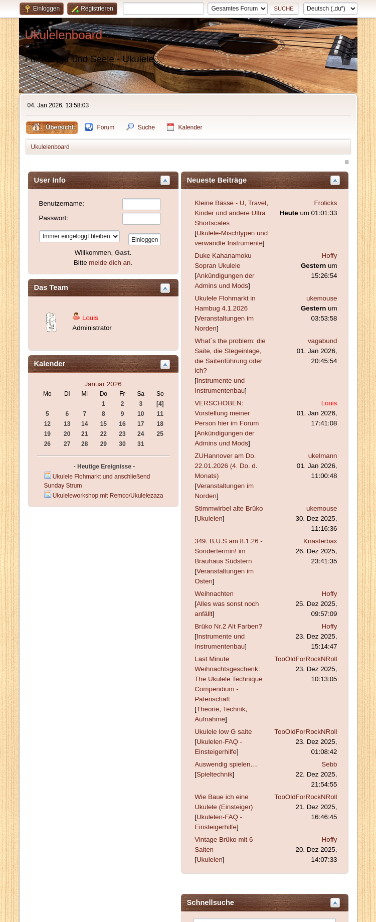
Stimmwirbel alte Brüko (229, 508)
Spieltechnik (215, 774)
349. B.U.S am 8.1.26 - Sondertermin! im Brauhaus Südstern (229, 551)
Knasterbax (320, 541)
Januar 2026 (102, 384)
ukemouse (321, 298)
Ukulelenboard (64, 35)
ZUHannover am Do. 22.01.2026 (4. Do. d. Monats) (226, 466)
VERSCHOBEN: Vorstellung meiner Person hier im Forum (227, 413)
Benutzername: (61, 203)
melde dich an (109, 262)
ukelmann (322, 455)
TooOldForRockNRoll (305, 659)
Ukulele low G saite (223, 731)
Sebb (329, 764)
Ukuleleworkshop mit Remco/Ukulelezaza (108, 495)
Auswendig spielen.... (226, 764)
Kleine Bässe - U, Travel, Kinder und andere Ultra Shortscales (231, 213)
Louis (90, 318)
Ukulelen (210, 518)
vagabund (322, 341)
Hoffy (329, 255)
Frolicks (325, 203)
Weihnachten (214, 593)
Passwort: (54, 218)
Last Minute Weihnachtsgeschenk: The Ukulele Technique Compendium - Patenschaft (228, 679)
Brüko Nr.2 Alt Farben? (228, 626)
